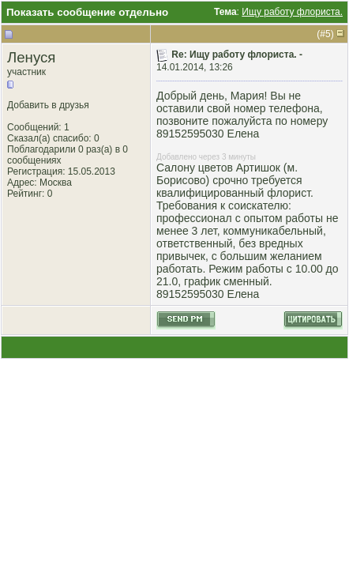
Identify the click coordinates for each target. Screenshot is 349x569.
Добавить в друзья (48, 105)
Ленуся (31, 57)
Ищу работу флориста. (292, 11)
